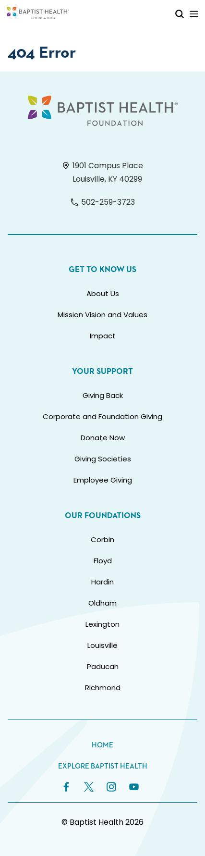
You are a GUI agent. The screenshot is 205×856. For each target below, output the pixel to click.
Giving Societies (102, 459)
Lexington (102, 624)
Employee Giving (102, 480)
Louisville (102, 645)
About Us (102, 293)
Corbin (102, 539)
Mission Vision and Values (102, 315)
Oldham (102, 603)
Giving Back (103, 395)
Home (102, 745)
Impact (103, 336)
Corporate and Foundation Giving (102, 416)
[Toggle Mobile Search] (179, 14)
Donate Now (103, 438)
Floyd (103, 561)
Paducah (103, 666)
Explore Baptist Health (102, 766)
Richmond (103, 687)
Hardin (102, 582)
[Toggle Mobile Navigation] (194, 14)
